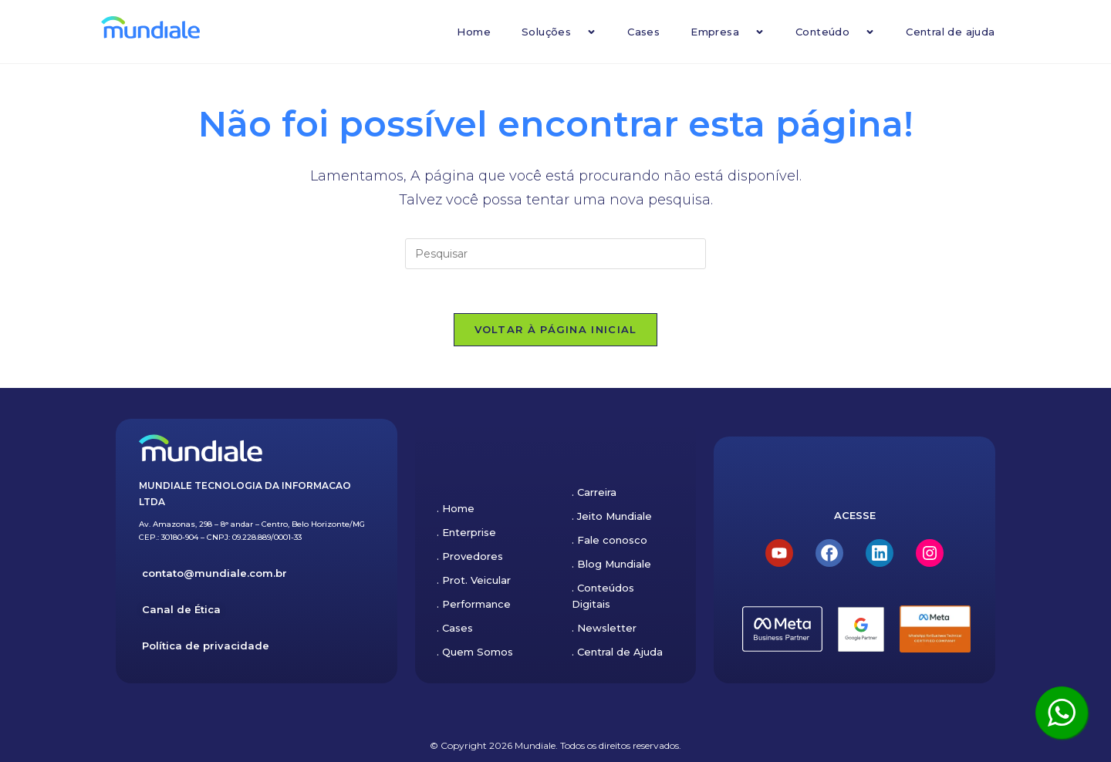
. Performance (474, 604)
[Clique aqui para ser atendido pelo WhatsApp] (1061, 712)
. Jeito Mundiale (612, 516)
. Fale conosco (609, 540)
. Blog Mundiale (611, 564)
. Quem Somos (475, 652)
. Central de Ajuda (617, 652)
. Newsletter (604, 628)
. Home (455, 508)
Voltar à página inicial (555, 331)
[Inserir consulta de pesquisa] (555, 253)
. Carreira (594, 492)
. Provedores (470, 556)
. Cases (455, 628)
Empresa (728, 32)
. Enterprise (466, 532)
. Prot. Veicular (474, 580)
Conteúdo (835, 32)
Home (474, 31)
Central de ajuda (950, 31)
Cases (643, 31)
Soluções (559, 32)
